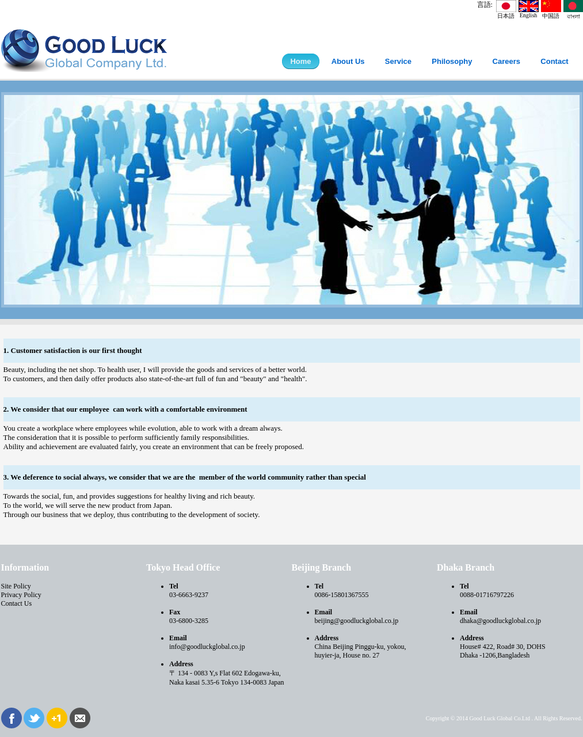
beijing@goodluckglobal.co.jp (357, 621)
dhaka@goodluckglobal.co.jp (500, 621)
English (529, 12)
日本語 (506, 13)
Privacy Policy (21, 595)
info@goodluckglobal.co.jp (207, 647)
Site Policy (16, 586)
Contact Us (16, 603)
